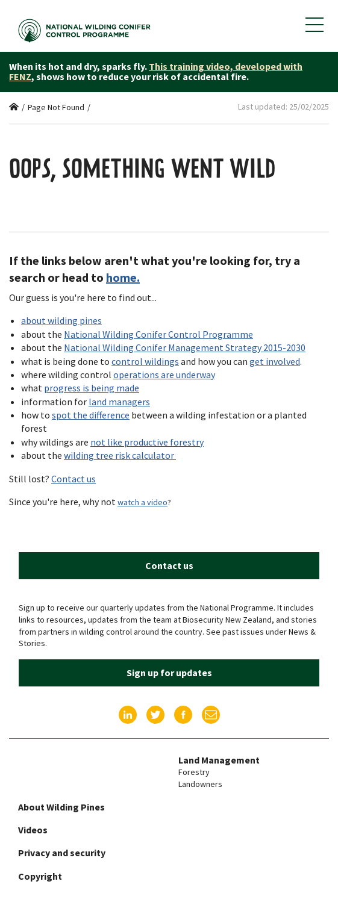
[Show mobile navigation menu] (314, 24)
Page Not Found (56, 107)
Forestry (194, 772)
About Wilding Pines (61, 807)
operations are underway (164, 375)
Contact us (73, 479)
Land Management (219, 760)
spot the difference (91, 415)
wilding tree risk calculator (120, 455)
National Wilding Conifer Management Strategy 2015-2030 (184, 347)
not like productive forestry (147, 442)
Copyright (40, 876)
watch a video (142, 502)
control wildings (145, 361)
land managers (119, 402)
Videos (33, 830)
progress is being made (91, 388)
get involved (274, 361)
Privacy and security (61, 853)
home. (123, 277)
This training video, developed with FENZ (155, 71)
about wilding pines (61, 320)
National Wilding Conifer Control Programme (158, 334)
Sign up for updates (169, 673)
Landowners (200, 784)
